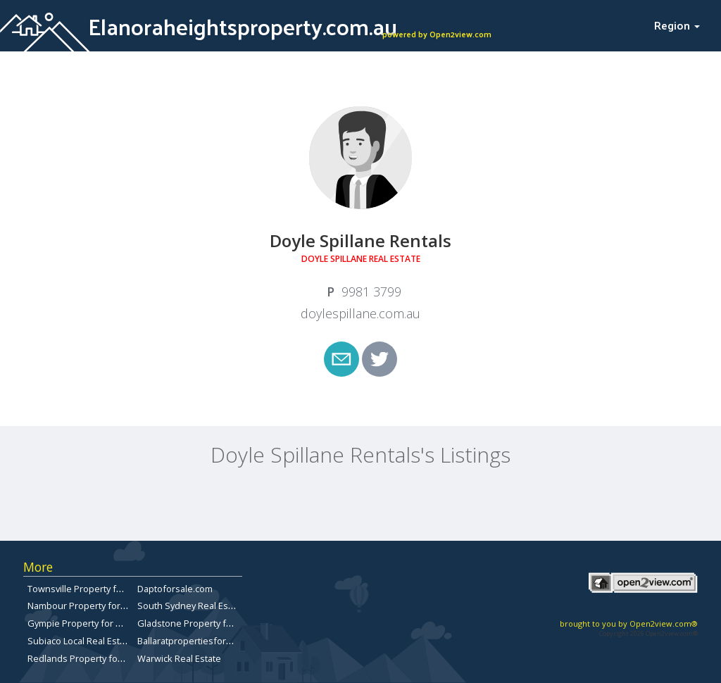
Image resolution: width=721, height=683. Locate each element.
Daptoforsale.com (175, 588)
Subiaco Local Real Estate (80, 640)
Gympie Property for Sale (80, 623)
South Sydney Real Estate (190, 605)
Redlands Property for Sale (84, 658)
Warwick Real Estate (179, 658)
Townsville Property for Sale (86, 588)
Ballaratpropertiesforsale (190, 640)
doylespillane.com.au (360, 313)
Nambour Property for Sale (84, 605)
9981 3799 (371, 291)
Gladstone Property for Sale (196, 623)
